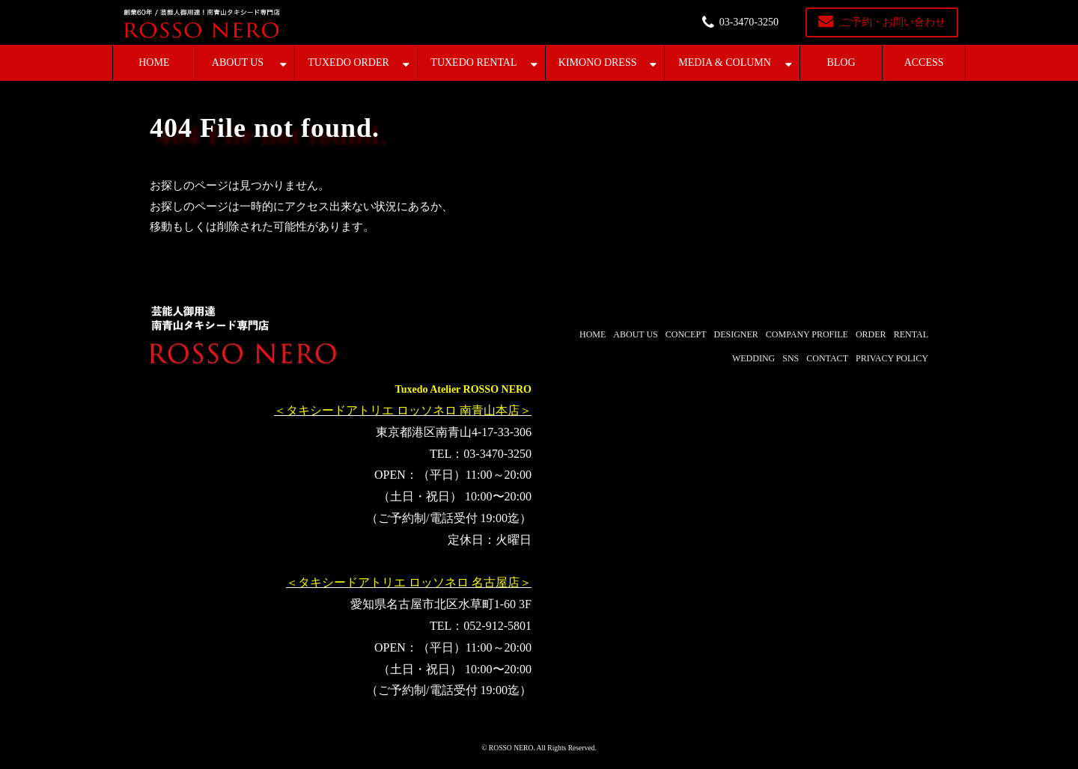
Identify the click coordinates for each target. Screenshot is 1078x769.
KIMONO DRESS (597, 62)
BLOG (840, 62)
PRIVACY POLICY (892, 358)
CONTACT (827, 358)
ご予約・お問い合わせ (893, 22)
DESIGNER (735, 334)
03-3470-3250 (749, 22)
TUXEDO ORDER (348, 62)
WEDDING (753, 358)
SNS (790, 358)
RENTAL (911, 334)
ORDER (871, 334)
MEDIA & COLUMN (724, 62)
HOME (153, 62)
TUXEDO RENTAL (473, 62)
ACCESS (924, 62)
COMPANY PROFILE (807, 334)
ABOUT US (238, 62)
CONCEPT (686, 334)
